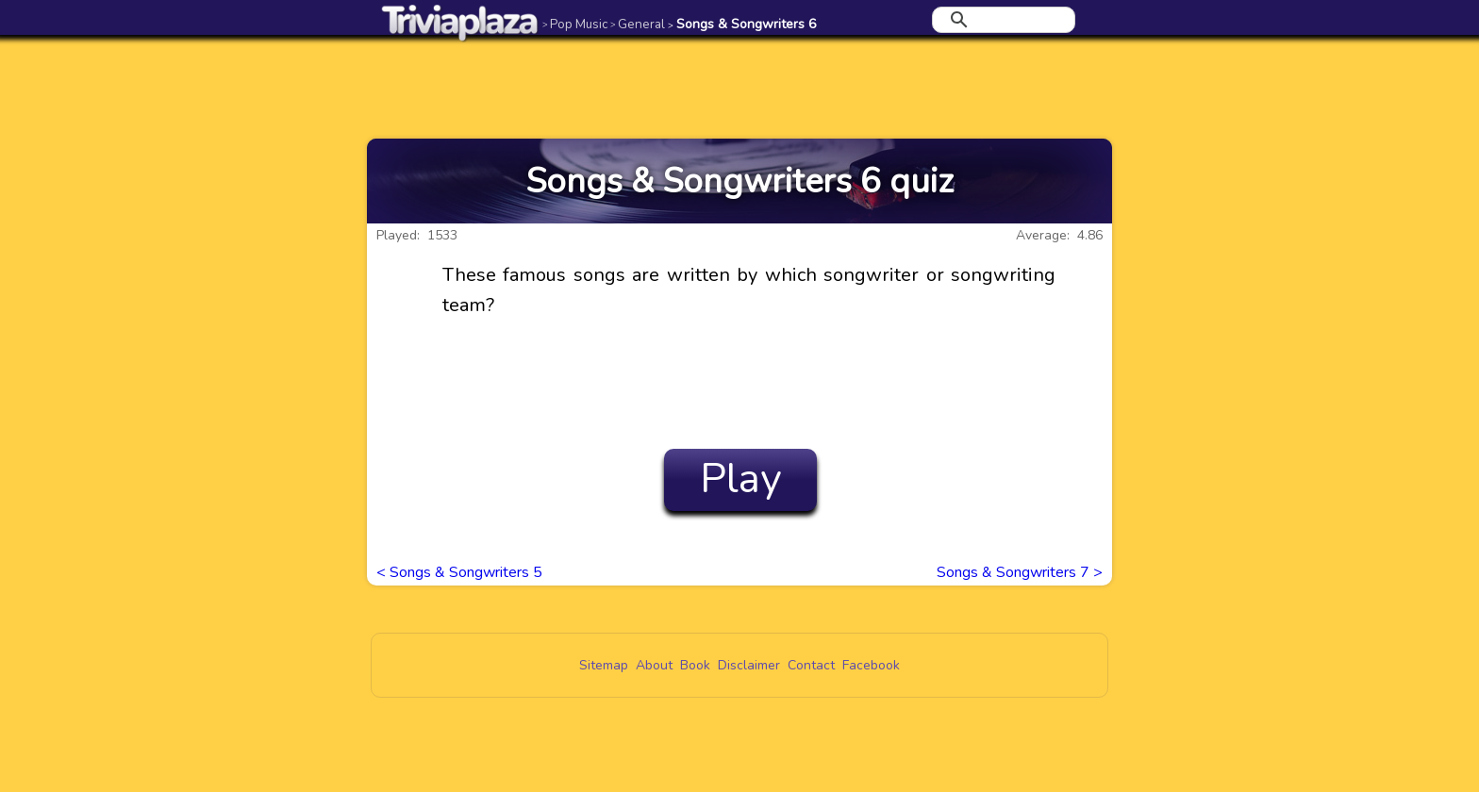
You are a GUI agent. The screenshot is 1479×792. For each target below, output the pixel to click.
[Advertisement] (739, 86)
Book (695, 665)
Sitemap (603, 665)
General (637, 24)
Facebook (871, 665)
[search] (1001, 19)
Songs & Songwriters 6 (742, 24)
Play (741, 479)
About (654, 665)
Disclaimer (749, 665)
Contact (811, 665)
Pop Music (574, 24)
